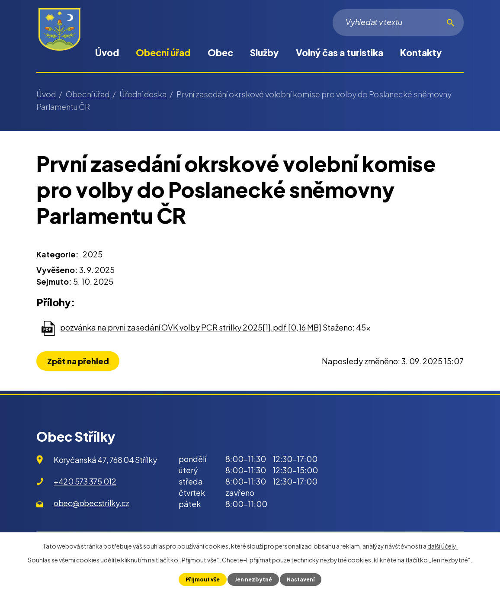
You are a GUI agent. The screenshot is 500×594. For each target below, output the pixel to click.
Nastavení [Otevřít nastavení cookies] (302, 579)
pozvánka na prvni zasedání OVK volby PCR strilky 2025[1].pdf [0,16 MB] (190, 327)
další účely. (442, 546)
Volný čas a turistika (339, 52)
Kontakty (421, 52)
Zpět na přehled (79, 361)
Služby (264, 52)
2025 (93, 254)
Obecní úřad (163, 52)
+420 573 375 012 (85, 481)
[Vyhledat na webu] (398, 22)
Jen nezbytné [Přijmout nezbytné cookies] (252, 579)
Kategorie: (57, 254)
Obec (220, 52)
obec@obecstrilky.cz (91, 503)
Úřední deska (143, 94)
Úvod (107, 52)
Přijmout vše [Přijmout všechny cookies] (200, 579)
